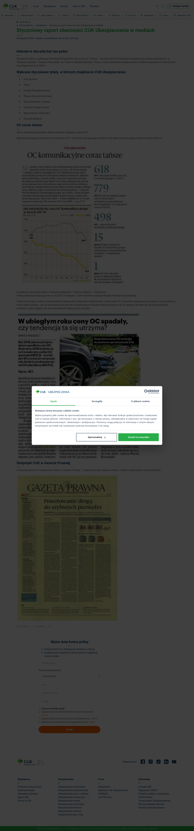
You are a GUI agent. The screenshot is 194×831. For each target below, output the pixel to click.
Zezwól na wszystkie (138, 437)
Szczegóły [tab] (97, 401)
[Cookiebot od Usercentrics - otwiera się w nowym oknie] (146, 392)
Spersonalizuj (97, 437)
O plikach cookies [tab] (140, 401)
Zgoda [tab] (53, 401)
